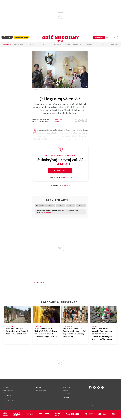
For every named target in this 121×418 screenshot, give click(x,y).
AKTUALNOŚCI (19, 44)
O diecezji (114, 44)
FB (79, 120)
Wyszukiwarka (117, 37)
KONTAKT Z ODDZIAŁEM (73, 44)
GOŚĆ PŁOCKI (40, 282)
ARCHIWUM (58, 44)
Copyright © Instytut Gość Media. (97, 405)
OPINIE (32, 44)
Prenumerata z (21, 37)
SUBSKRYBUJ (99, 37)
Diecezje (102, 44)
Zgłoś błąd (7, 405)
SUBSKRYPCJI (67, 177)
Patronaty (89, 44)
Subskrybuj (60, 171)
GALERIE (45, 44)
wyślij (86, 120)
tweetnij (83, 120)
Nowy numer (6, 44)
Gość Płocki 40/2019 (40, 121)
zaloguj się (110, 37)
